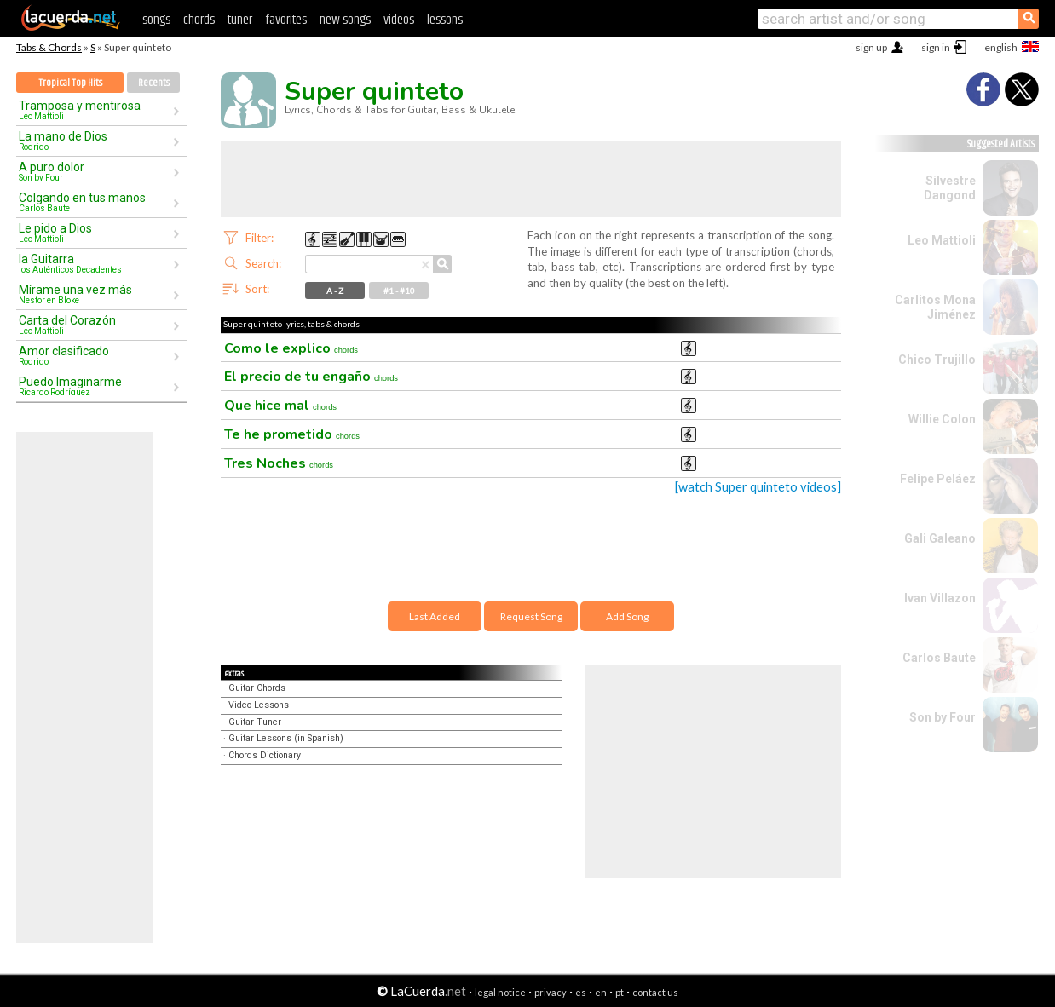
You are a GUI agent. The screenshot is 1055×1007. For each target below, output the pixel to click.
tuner (240, 20)
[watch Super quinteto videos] (758, 487)
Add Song (627, 616)
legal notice (500, 992)
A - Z (334, 290)
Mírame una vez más (95, 294)
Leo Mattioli (942, 240)
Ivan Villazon (940, 598)
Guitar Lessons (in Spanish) (285, 738)
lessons (445, 20)
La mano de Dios (95, 140)
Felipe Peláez (938, 479)
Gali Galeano (940, 538)
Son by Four (942, 717)
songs (156, 20)
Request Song (531, 616)
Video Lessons (258, 705)
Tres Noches (278, 463)
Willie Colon (942, 419)
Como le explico (291, 348)
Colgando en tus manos (95, 202)
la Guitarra (95, 263)
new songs (345, 20)
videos (398, 20)
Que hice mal (280, 405)
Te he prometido (292, 434)
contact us (655, 992)
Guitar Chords (256, 687)
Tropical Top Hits (70, 83)
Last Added (434, 616)
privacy (550, 992)
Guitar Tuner (254, 722)
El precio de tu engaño (311, 376)
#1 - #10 (399, 290)
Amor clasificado (95, 355)
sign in (935, 47)
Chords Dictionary (264, 755)
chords (199, 20)
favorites (286, 20)
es (580, 992)
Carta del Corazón (95, 324)
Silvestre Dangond (950, 188)
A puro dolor (95, 171)
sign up (871, 47)
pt (619, 992)
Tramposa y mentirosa (95, 110)
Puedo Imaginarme (95, 386)
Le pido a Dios (95, 232)
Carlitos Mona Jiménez (935, 307)
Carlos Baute (939, 658)
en (601, 992)
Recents (154, 83)
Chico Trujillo (937, 359)
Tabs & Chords (49, 47)
